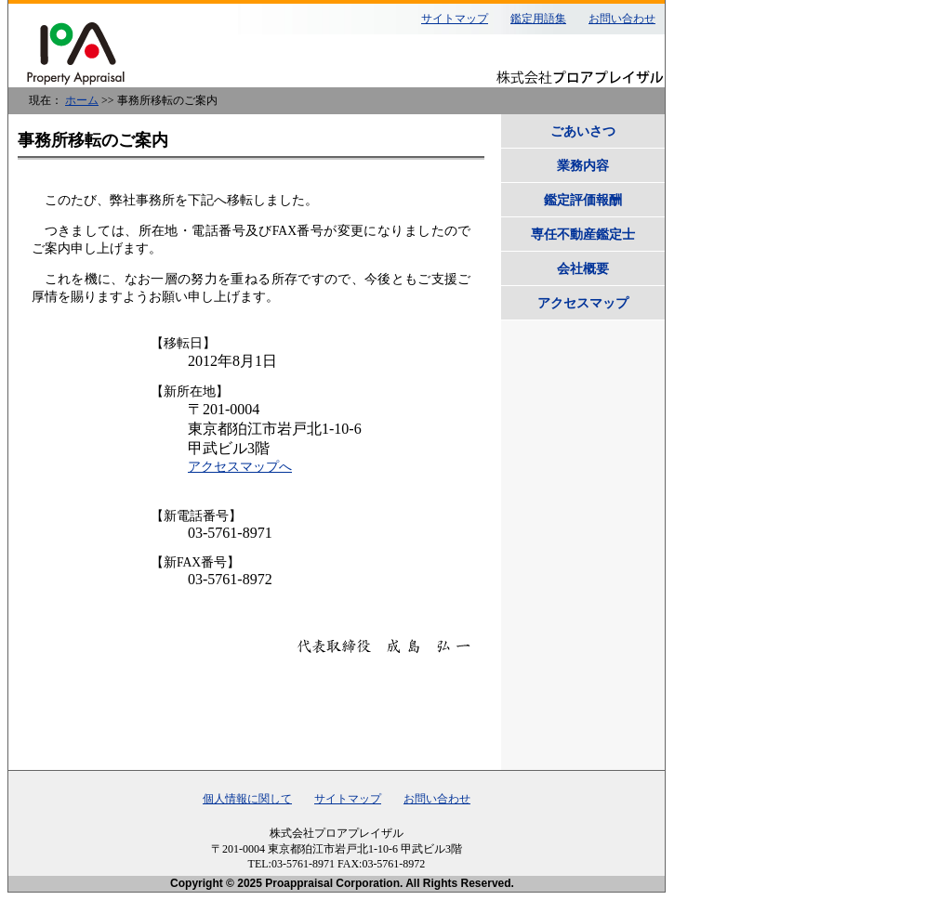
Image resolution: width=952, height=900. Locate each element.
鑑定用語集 (538, 18)
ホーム (82, 100)
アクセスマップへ (240, 467)
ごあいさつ (582, 131)
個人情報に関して (247, 798)
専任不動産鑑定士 (583, 234)
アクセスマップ (582, 302)
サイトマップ (454, 18)
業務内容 (583, 165)
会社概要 (583, 268)
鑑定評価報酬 (583, 199)
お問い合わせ (621, 18)
